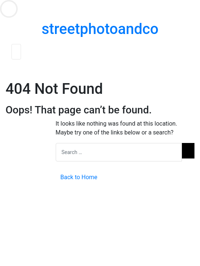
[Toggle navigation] (16, 51)
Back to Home (79, 177)
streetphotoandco (100, 29)
